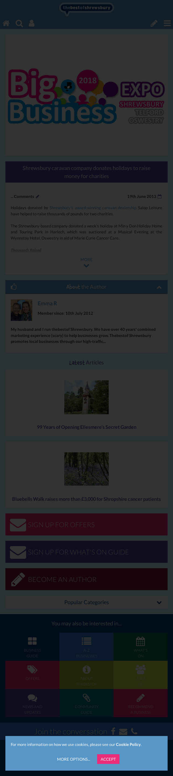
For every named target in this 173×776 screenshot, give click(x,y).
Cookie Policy (128, 744)
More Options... (73, 759)
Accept (108, 759)
